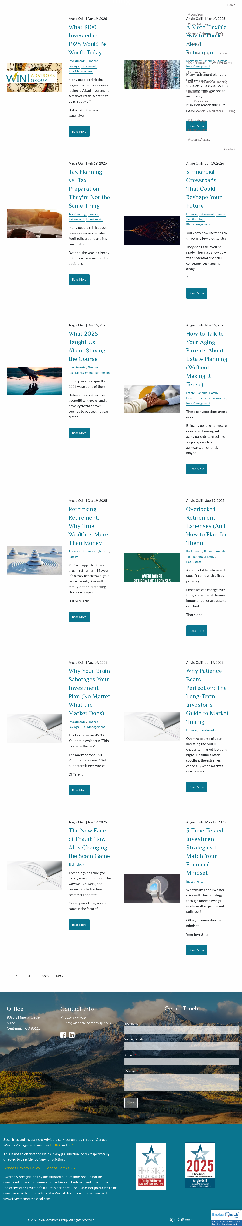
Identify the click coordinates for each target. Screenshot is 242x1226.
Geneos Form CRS (60, 1168)
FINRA (55, 1145)
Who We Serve (222, 63)
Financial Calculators (208, 111)
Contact (229, 149)
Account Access (199, 140)
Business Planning (200, 92)
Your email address (150, 1039)
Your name (145, 1023)
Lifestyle (91, 551)
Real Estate (193, 561)
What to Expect (199, 24)
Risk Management (198, 224)
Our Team (223, 53)
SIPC (71, 1145)
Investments (94, 219)
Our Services (197, 72)
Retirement (76, 219)
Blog (232, 111)
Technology (76, 864)
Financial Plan (197, 130)
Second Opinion (199, 34)
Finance (93, 214)
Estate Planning (197, 392)
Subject (142, 1055)
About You (195, 14)
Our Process (196, 63)
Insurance (219, 398)
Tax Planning (77, 214)
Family (220, 214)
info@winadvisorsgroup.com (88, 1023)
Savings (74, 727)
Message (143, 1071)
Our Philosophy (198, 53)
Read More (79, 279)
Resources (201, 101)
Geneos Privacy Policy (22, 1168)
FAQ (219, 34)
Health (190, 398)
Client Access (197, 120)
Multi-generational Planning (207, 82)
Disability (203, 398)
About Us (194, 43)
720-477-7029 (76, 1017)
